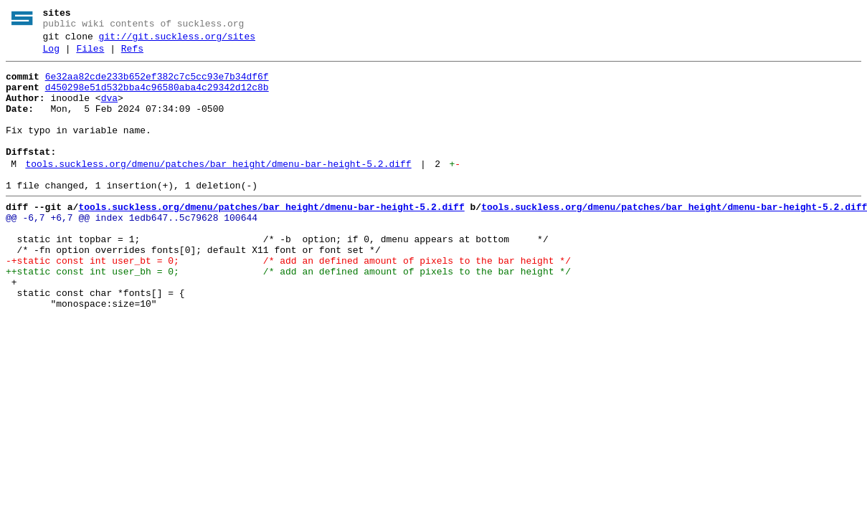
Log (51, 55)
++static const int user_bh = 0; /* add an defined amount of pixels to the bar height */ (288, 314)
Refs (132, 55)
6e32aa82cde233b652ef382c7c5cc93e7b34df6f (157, 85)
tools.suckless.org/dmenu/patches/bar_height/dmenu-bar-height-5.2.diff (218, 189)
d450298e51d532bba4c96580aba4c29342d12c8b (157, 98)
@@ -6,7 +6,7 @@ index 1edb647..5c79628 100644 (131, 250)
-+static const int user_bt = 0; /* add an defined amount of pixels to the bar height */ (288, 301)
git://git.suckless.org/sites (177, 40)
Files (90, 55)
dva (109, 111)
